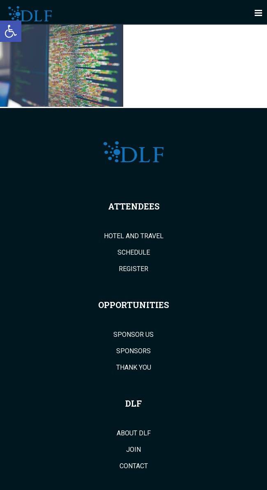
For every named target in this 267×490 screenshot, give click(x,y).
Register (133, 269)
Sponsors (133, 351)
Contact (134, 466)
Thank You (133, 367)
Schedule (133, 252)
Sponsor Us (133, 334)
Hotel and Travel (133, 236)
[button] (10, 31)
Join (133, 449)
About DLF (134, 433)
